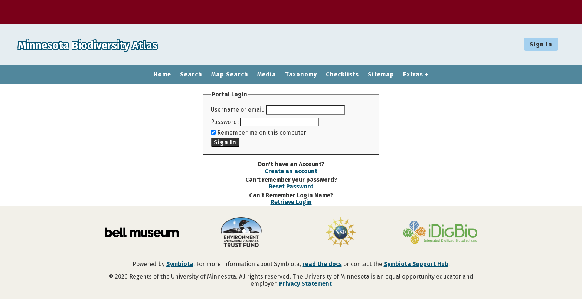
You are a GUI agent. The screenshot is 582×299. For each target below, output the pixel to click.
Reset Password (291, 186)
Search (191, 74)
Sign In (541, 44)
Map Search (229, 74)
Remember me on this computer (261, 132)
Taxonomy (301, 74)
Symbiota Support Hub (416, 263)
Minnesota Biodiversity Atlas (115, 44)
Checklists (342, 74)
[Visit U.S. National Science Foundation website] (341, 233)
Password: (225, 121)
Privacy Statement (305, 283)
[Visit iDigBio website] (440, 233)
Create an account (291, 171)
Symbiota (179, 263)
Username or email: (237, 109)
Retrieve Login (291, 202)
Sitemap (381, 74)
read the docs (322, 263)
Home (162, 74)
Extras (413, 74)
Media (266, 74)
